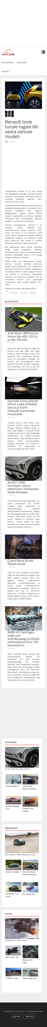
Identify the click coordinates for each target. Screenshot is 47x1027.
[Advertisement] (23, 23)
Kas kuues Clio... (29, 894)
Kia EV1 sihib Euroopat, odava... (18, 769)
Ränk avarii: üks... (13, 957)
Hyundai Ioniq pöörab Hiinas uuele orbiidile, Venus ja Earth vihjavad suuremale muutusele (23, 407)
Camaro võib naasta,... (28, 809)
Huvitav (5, 71)
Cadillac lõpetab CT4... (12, 807)
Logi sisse (16, 1016)
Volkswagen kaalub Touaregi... (30, 787)
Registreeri (29, 1016)
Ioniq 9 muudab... (13, 872)
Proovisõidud (11, 828)
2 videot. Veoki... (12, 978)
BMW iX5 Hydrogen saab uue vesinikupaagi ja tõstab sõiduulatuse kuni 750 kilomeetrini (23, 638)
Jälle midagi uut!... (30, 978)
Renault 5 (33, 293)
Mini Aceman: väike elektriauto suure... (21, 854)
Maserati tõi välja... (27, 961)
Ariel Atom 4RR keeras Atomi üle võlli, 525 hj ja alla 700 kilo (23, 336)
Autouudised (7, 62)
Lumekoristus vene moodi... (16, 940)
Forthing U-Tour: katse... (12, 895)
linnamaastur (14, 293)
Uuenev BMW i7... (13, 786)
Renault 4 (24, 293)
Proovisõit (22, 62)
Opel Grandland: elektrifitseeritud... (30, 873)
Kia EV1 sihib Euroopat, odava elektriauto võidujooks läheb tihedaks (23, 487)
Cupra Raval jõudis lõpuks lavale (20, 562)
